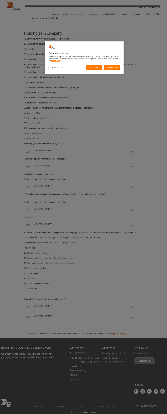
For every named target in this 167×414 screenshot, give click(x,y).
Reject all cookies (94, 67)
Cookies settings (57, 67)
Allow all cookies (112, 67)
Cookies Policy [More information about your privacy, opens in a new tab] (55, 61)
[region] (84, 57)
